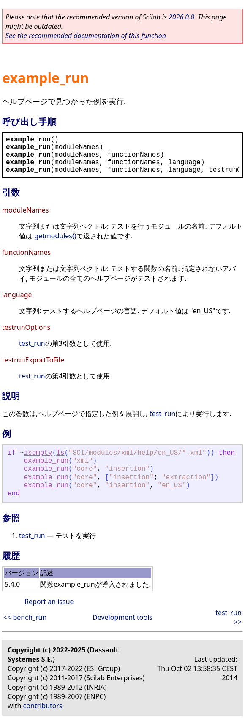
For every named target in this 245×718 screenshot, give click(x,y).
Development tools (122, 617)
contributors (43, 705)
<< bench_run (24, 617)
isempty (38, 453)
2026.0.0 (181, 17)
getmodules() (55, 235)
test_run (32, 343)
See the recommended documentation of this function (85, 35)
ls (60, 453)
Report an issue (49, 601)
